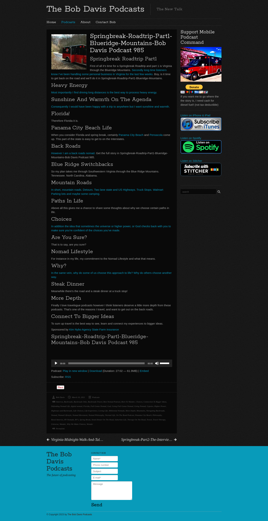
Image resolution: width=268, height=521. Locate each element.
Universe (55, 424)
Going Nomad (140, 406)
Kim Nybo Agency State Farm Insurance (94, 329)
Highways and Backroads (61, 411)
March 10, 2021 (78, 397)
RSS (68, 376)
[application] (111, 363)
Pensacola (156, 134)
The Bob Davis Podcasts (95, 9)
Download (96, 370)
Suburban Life (120, 419)
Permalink (60, 428)
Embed (144, 370)
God (109, 406)
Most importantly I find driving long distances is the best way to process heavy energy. (104, 92)
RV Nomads (69, 419)
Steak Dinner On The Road (103, 419)
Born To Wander (128, 402)
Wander (63, 424)
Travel (149, 419)
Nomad (54, 415)
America (59, 402)
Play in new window (75, 370)
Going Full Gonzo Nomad (122, 406)
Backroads (68, 402)
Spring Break (85, 419)
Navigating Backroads (155, 411)
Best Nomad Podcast (111, 402)
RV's (77, 419)
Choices (139, 402)
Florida (86, 406)
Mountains (140, 411)
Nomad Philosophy (96, 415)
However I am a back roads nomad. (73, 153)
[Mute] (157, 363)
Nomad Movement (80, 415)
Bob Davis (60, 397)
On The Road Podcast (125, 415)
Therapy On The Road (136, 419)
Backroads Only (80, 402)
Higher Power (160, 406)
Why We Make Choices (76, 424)
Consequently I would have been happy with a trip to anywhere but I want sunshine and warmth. (110, 106)
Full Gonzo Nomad (98, 406)
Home (51, 22)
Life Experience (90, 411)
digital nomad (76, 406)
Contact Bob (106, 22)
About (85, 22)
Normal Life (110, 415)
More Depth (130, 411)
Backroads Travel (95, 402)
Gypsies (150, 406)
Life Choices (78, 411)
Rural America (57, 419)
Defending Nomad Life (60, 406)
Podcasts (68, 22)
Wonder (90, 424)
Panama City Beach (131, 134)
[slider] (106, 363)
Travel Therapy (159, 419)
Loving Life (103, 411)
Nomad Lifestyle (64, 415)
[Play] (56, 363)
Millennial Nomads (117, 411)
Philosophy (157, 415)
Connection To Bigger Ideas (154, 402)
